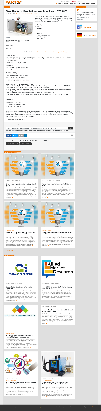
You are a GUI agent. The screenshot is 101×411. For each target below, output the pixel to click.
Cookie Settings (93, 406)
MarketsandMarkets (10, 333)
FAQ (53, 406)
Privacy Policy (61, 406)
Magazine (88, 3)
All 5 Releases (8, 250)
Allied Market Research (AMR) (48, 285)
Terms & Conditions (69, 406)
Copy (70, 128)
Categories (60, 3)
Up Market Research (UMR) (47, 380)
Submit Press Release (68, 3)
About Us (93, 3)
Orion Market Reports (18, 15)
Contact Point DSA (77, 406)
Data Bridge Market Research (12, 380)
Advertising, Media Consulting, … (53, 283)
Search (92, 1)
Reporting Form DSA (86, 406)
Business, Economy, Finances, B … (17, 180)
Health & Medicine (14, 378)
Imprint (67, 1)
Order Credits (77, 3)
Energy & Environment (51, 306)
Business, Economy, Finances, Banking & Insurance (26, 13)
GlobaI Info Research (10, 285)
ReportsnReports (45, 307)
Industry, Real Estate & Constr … (53, 378)
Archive (83, 3)
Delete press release (12, 143)
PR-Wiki (63, 1)
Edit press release (25, 143)
